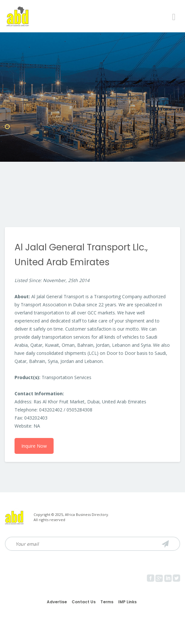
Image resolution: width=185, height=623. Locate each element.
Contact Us (84, 602)
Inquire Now (34, 446)
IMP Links (127, 602)
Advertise (57, 602)
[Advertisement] (92, 178)
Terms (106, 602)
